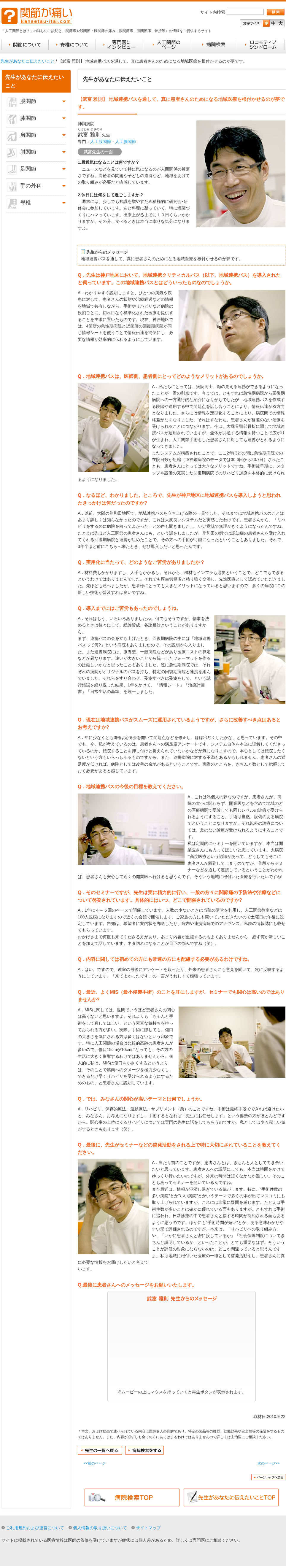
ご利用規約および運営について (35, 1527)
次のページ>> (268, 1463)
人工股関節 (100, 141)
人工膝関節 (125, 141)
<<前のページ (95, 1463)
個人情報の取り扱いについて (100, 1527)
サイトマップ (148, 1527)
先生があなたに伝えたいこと (28, 61)
